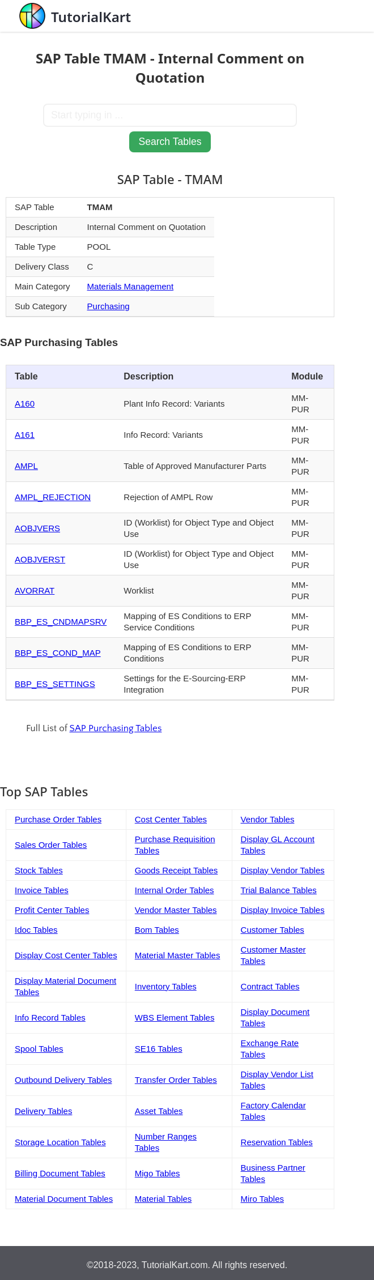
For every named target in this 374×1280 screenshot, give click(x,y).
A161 (25, 435)
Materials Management (130, 286)
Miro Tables (262, 1199)
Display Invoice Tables (283, 910)
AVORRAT (34, 590)
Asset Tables (159, 1111)
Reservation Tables (277, 1142)
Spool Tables (39, 1048)
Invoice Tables (42, 890)
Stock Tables (39, 870)
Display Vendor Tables (283, 870)
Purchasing (108, 306)
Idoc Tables (36, 930)
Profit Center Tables (52, 910)
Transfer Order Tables (176, 1080)
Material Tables (163, 1199)
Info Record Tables (50, 1017)
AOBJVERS (37, 528)
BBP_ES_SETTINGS (55, 684)
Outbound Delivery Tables (63, 1080)
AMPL (26, 466)
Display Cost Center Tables (66, 955)
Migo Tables (157, 1173)
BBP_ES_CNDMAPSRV (61, 621)
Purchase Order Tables (58, 819)
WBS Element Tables (175, 1017)
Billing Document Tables (60, 1173)
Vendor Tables (268, 819)
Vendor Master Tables (176, 910)
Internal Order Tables (174, 890)
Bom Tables (157, 930)
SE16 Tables (158, 1048)
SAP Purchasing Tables (116, 728)
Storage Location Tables (60, 1142)
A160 (25, 403)
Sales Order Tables (51, 845)
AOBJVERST (40, 559)
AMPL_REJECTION (53, 497)
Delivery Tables (43, 1111)
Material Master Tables (177, 955)
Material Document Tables (64, 1199)
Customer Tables (272, 930)
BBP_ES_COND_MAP (58, 653)
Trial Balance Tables (279, 890)
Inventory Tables (166, 986)
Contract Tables (270, 986)
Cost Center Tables (171, 819)
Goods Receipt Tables (176, 870)
